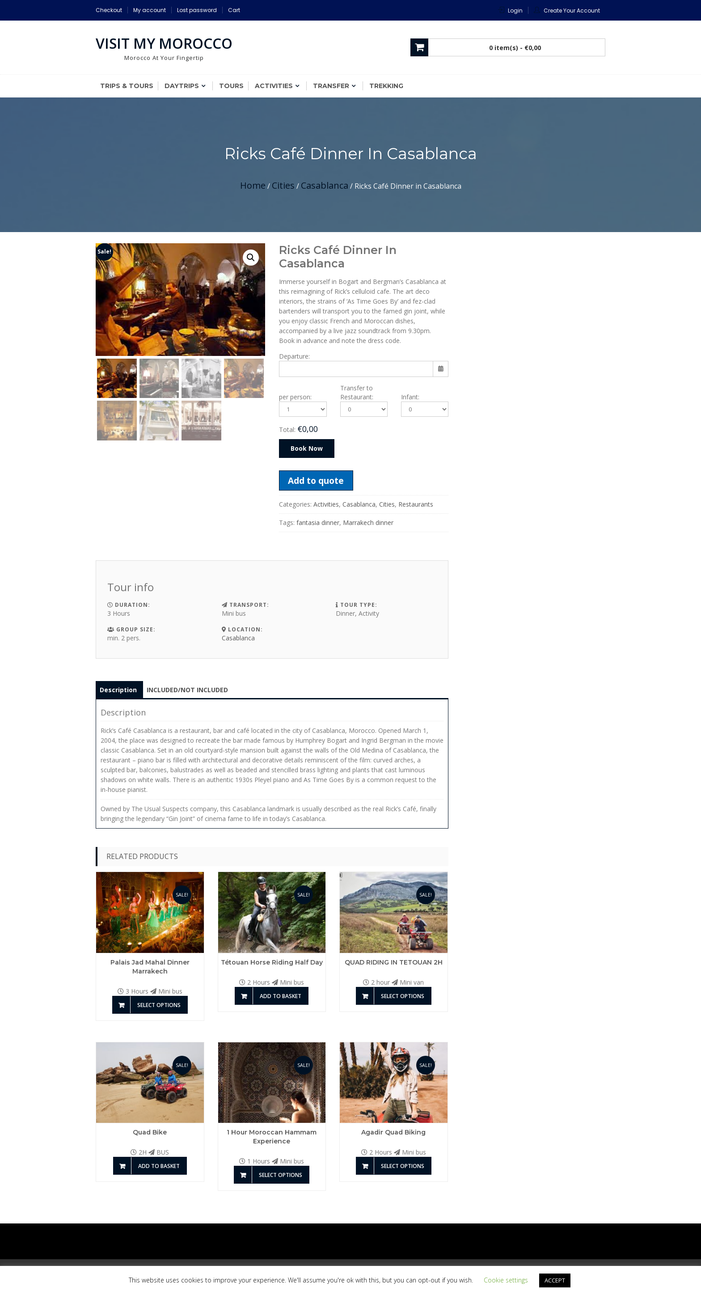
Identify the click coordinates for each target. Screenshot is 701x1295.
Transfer (331, 86)
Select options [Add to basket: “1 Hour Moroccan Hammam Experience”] (280, 1175)
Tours (231, 86)
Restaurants (415, 504)
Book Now (307, 448)
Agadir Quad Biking (393, 1132)
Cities (283, 185)
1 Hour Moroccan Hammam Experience (272, 1136)
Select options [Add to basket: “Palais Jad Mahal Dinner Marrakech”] (159, 1005)
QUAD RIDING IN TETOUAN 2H (394, 962)
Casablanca (324, 185)
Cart (234, 10)
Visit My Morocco (164, 43)
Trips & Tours (126, 86)
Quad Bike (150, 1132)
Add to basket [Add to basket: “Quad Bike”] (159, 1166)
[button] (251, 258)
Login (515, 10)
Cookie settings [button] (506, 1280)
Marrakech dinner (368, 522)
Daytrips (182, 86)
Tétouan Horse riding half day (272, 962)
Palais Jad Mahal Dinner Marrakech (150, 966)
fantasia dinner (317, 522)
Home (253, 185)
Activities (274, 86)
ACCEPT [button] (555, 1280)
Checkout (109, 10)
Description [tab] (118, 690)
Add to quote (316, 480)
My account (149, 10)
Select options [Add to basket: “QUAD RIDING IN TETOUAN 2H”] (402, 996)
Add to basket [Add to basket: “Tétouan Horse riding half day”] (280, 996)
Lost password (197, 10)
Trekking (386, 86)
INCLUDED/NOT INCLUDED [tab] (187, 690)
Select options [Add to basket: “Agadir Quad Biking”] (402, 1166)
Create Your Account (572, 10)
